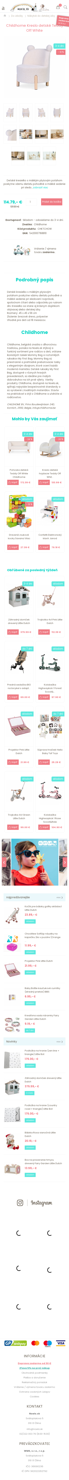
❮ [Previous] (4, 862)
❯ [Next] (65, 862)
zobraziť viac (40, 187)
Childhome (39, 224)
